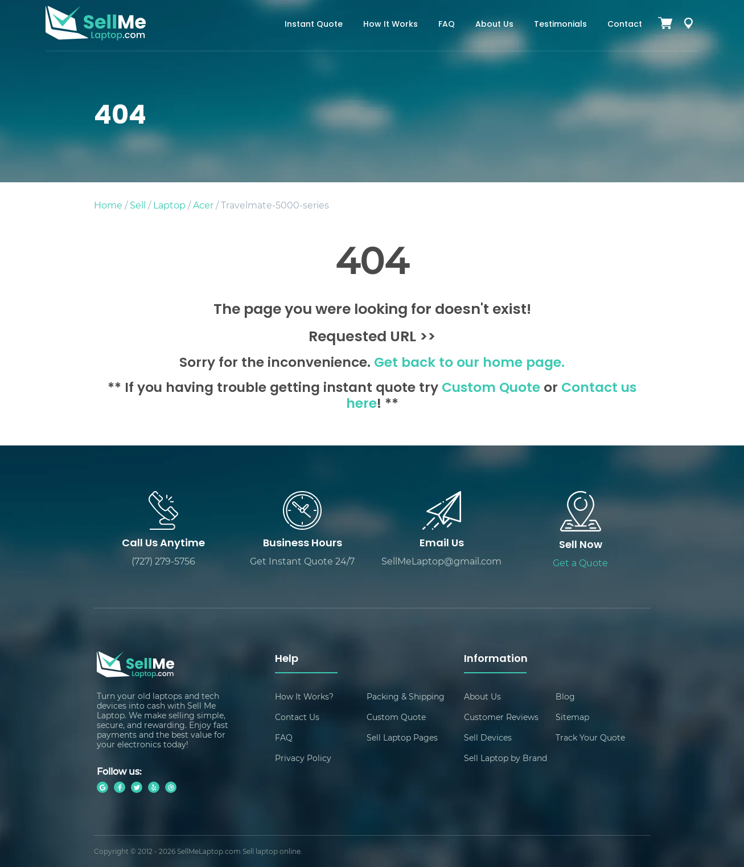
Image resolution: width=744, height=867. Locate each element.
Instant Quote (314, 24)
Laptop (169, 205)
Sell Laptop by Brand (505, 758)
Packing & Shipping (406, 696)
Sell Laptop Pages (402, 737)
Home (108, 205)
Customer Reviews (501, 716)
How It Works (390, 24)
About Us (494, 24)
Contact (624, 24)
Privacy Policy (303, 758)
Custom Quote (491, 389)
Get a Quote (580, 563)
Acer (203, 205)
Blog (565, 696)
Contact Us (297, 716)
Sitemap (572, 716)
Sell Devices (488, 737)
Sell (138, 205)
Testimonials (560, 24)
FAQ (446, 24)
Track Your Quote (590, 737)
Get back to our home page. (469, 364)
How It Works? (304, 696)
